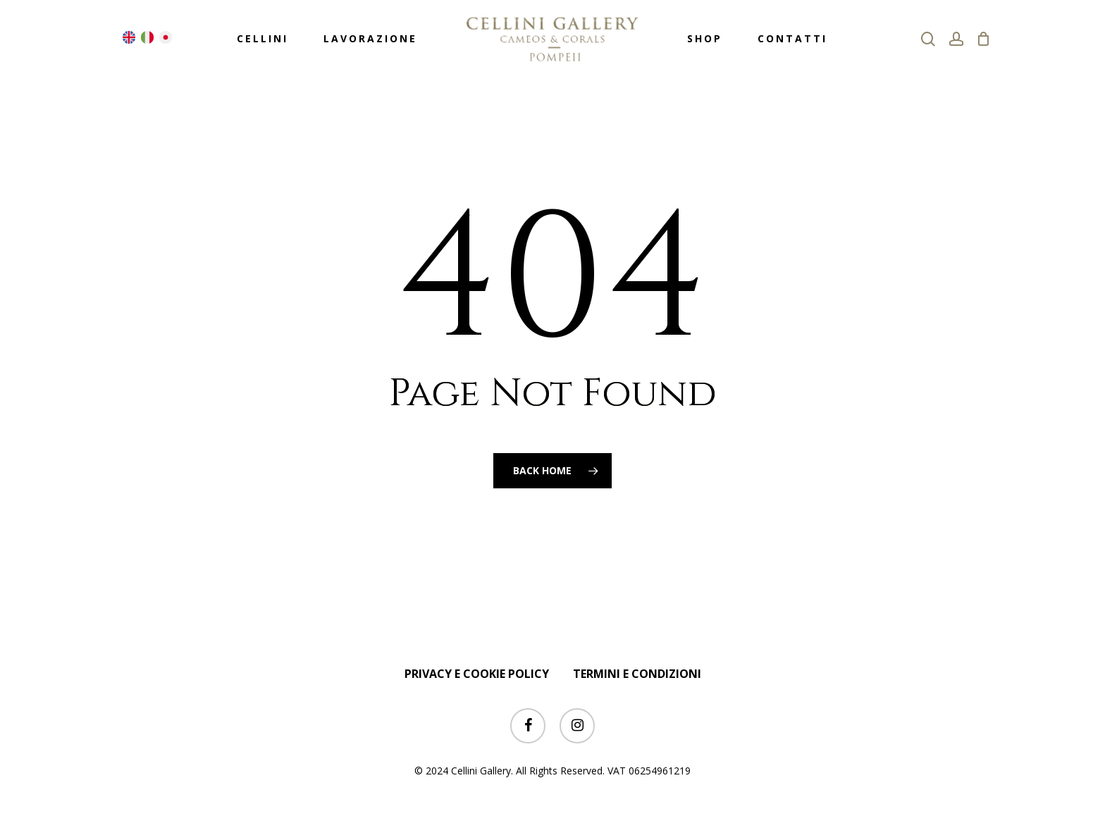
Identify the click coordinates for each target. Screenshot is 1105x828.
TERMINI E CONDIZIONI (637, 673)
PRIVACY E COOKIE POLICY (477, 673)
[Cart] (984, 39)
